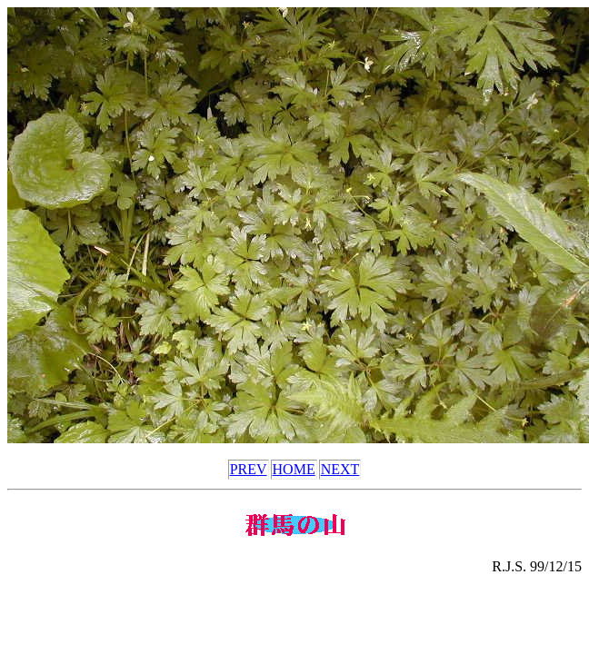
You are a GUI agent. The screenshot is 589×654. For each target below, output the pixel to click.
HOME (294, 469)
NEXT (340, 469)
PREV (248, 469)
